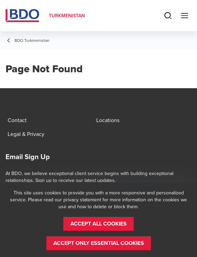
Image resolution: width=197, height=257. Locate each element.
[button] (98, 224)
